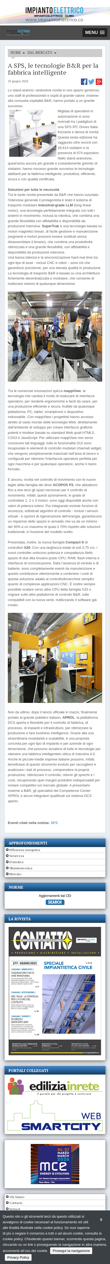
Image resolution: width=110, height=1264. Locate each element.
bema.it (14, 1209)
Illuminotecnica (20, 868)
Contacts (15, 1203)
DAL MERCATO (40, 52)
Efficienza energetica (24, 850)
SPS (54, 823)
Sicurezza (16, 856)
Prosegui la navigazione (71, 1251)
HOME (16, 52)
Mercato (15, 874)
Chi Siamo (16, 1197)
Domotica (16, 862)
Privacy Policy (18, 1257)
